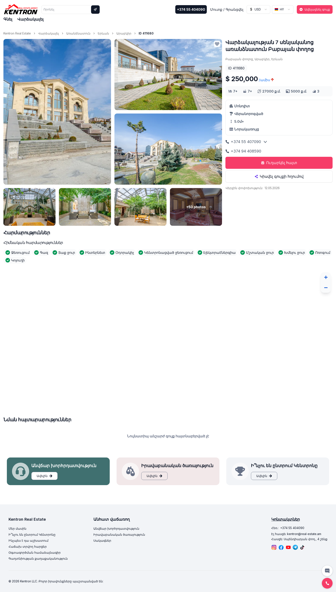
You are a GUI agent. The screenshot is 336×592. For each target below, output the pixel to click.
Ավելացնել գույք (314, 9)
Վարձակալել (30, 19)
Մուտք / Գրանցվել (226, 9)
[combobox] (258, 9)
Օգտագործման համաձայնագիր (35, 552)
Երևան (103, 33)
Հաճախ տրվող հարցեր (28, 546)
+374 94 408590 (243, 151)
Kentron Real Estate (17, 33)
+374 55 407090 (243, 141)
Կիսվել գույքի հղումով (279, 176)
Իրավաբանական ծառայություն (119, 534)
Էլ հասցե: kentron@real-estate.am (296, 534)
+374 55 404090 (191, 9)
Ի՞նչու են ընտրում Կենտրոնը (32, 534)
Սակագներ (102, 540)
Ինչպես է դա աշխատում (28, 540)
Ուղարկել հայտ (279, 162)
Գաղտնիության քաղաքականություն (38, 558)
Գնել (7, 19)
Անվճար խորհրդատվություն (116, 528)
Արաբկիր (123, 33)
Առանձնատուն (78, 33)
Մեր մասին (17, 528)
